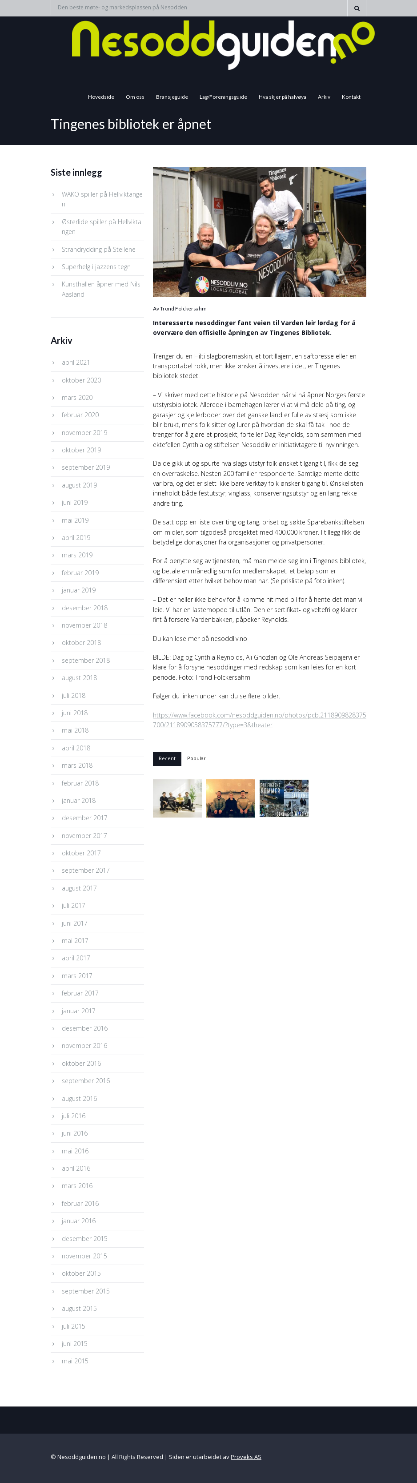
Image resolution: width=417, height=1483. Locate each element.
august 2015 (79, 1308)
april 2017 (76, 958)
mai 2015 (75, 1361)
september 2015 (86, 1291)
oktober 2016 (81, 1063)
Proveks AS (246, 1457)
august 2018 (79, 677)
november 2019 (84, 432)
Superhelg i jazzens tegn (96, 266)
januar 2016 (79, 1221)
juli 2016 (73, 1116)
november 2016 (84, 1045)
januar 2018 (79, 800)
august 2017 (79, 888)
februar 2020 (80, 415)
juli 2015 (73, 1326)
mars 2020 (77, 397)
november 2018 (84, 625)
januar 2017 (79, 1011)
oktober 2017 (81, 853)
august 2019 (79, 485)
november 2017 (84, 835)
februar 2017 (80, 993)
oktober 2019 (81, 450)
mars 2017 (77, 975)
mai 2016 (75, 1151)
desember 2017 (85, 818)
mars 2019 (77, 555)
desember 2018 (85, 608)
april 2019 (76, 537)
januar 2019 (79, 590)
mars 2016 (77, 1185)
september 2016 (86, 1080)
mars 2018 (77, 765)
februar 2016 (80, 1203)
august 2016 (79, 1098)
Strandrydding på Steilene (99, 249)
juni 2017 (75, 923)
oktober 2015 (81, 1273)
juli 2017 (73, 905)
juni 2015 (75, 1343)
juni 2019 (75, 502)
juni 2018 (75, 713)
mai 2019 (75, 520)
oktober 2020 (81, 380)
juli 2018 (73, 695)
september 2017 (86, 870)
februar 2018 (80, 783)
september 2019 (86, 467)
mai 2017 (75, 940)
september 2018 (86, 660)
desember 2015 (85, 1238)
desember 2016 (85, 1028)
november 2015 (84, 1256)
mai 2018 (75, 730)
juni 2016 (75, 1133)
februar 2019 (80, 572)
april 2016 (76, 1168)
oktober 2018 (81, 642)
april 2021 (76, 362)
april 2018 (76, 748)
